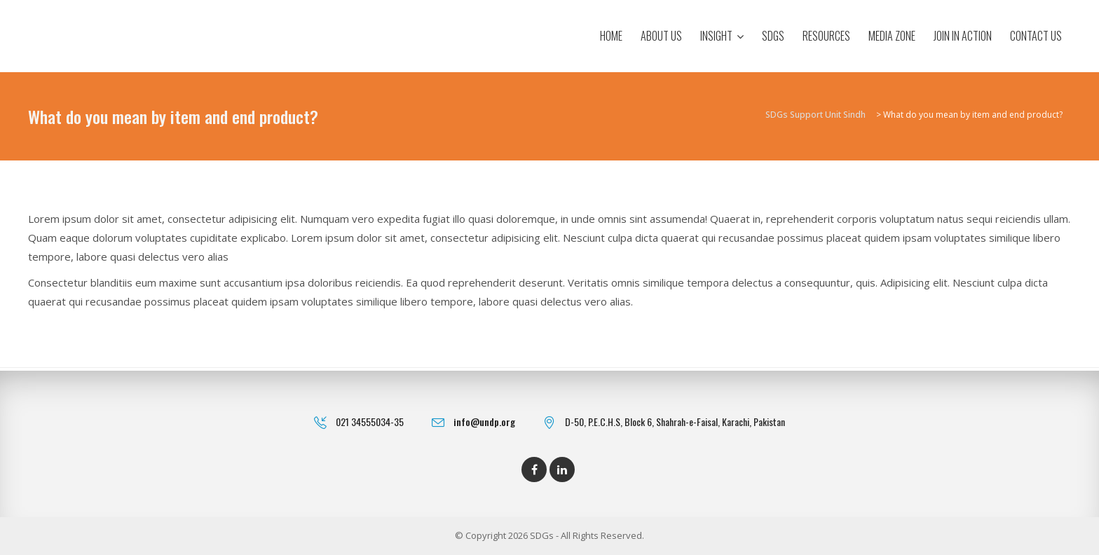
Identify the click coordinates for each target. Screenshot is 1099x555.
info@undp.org (484, 421)
